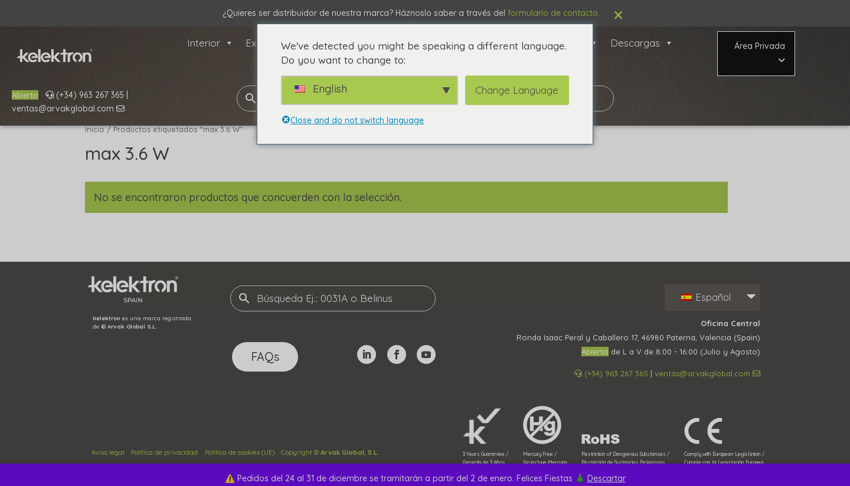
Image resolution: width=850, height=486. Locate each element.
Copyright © (330, 452)
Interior (210, 43)
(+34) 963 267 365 (84, 95)
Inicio (94, 129)
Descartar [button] (606, 478)
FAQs (265, 356)
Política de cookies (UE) (239, 452)
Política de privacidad (164, 452)
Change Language (516, 90)
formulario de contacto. (554, 13)
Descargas (642, 43)
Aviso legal (108, 452)
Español (706, 297)
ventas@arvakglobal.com (68, 108)
